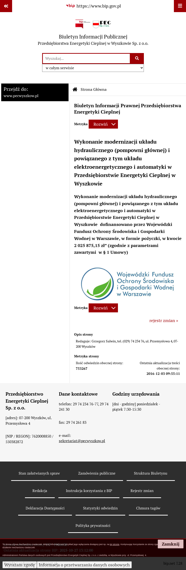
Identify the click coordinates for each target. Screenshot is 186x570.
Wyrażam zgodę (19, 565)
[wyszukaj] (86, 58)
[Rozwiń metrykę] (103, 124)
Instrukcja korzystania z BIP (89, 490)
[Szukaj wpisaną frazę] (137, 58)
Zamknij (170, 544)
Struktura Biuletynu (150, 473)
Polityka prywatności (93, 525)
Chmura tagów (148, 508)
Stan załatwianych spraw (39, 473)
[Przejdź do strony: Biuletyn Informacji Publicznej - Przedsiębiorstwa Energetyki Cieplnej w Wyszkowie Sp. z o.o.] (93, 32)
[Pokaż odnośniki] (6, 6)
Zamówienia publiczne (97, 473)
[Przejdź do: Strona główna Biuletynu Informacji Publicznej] (75, 89)
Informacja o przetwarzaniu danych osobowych (84, 565)
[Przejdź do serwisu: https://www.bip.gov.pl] (93, 6)
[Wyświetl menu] (180, 6)
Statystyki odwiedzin (100, 508)
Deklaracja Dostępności (45, 508)
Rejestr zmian (142, 490)
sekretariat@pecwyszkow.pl (82, 441)
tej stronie (114, 544)
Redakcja (39, 490)
